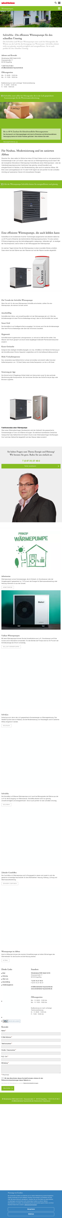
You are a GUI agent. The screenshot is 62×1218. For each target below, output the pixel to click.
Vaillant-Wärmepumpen (10, 635)
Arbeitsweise (5, 576)
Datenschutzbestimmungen (30, 1083)
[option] (31, 19)
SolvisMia (5, 793)
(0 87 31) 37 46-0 (32, 461)
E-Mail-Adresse (6, 1037)
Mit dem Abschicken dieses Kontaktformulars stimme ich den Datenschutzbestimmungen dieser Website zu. (22, 1079)
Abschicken (7, 1088)
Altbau (5, 960)
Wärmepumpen (7, 8)
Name (3, 1031)
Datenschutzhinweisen (31, 1204)
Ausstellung (6, 982)
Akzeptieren (31, 1209)
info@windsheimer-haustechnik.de (12, 68)
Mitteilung (4, 1063)
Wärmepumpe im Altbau (10, 951)
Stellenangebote (8, 985)
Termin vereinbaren (30, 466)
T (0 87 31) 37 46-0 (7, 66)
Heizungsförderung (9, 142)
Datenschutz (38, 1101)
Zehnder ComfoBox (9, 872)
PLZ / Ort (4, 1056)
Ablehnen (31, 1214)
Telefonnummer (6, 1043)
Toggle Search (56, 3)
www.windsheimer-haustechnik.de (41, 989)
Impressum (46, 1101)
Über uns (5, 979)
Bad (4, 973)
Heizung (5, 976)
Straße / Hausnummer (8, 1050)
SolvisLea (4, 714)
